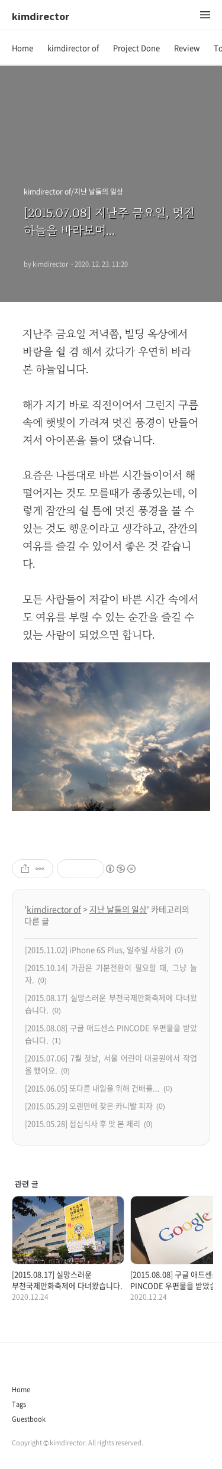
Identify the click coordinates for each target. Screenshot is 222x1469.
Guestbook (29, 1419)
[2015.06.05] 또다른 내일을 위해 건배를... (92, 1087)
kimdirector (40, 16)
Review (187, 47)
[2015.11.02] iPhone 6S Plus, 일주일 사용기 (98, 949)
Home (22, 47)
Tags (19, 1404)
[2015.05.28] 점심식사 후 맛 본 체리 (82, 1123)
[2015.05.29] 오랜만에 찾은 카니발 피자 (89, 1105)
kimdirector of (73, 47)
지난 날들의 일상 (118, 909)
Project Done (136, 47)
